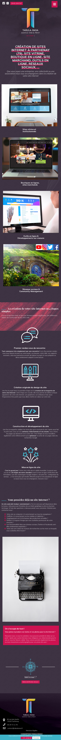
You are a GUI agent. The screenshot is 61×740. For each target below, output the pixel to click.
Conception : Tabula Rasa (32, 734)
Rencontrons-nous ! (30, 682)
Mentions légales (31, 730)
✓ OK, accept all (26, 738)
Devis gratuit (16, 3)
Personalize (36, 738)
